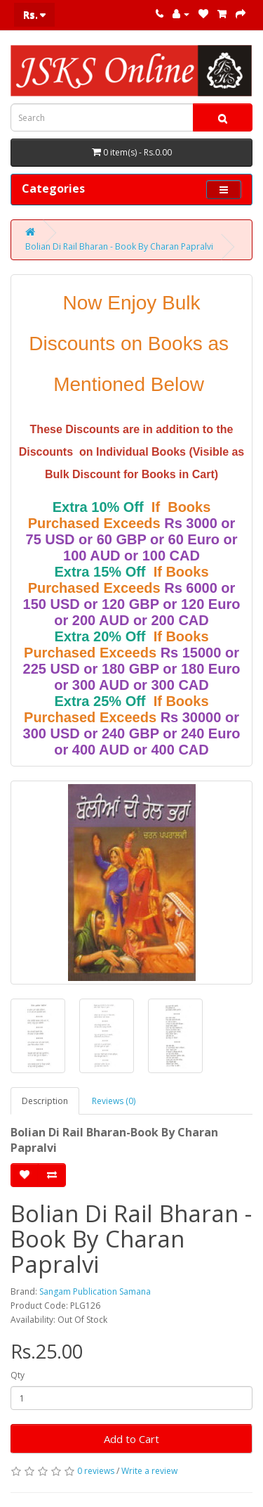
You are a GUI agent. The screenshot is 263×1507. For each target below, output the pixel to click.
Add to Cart (131, 1439)
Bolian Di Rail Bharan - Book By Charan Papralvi (119, 246)
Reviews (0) (113, 1101)
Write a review (149, 1471)
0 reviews (95, 1471)
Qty (18, 1375)
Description (45, 1101)
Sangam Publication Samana (95, 1291)
